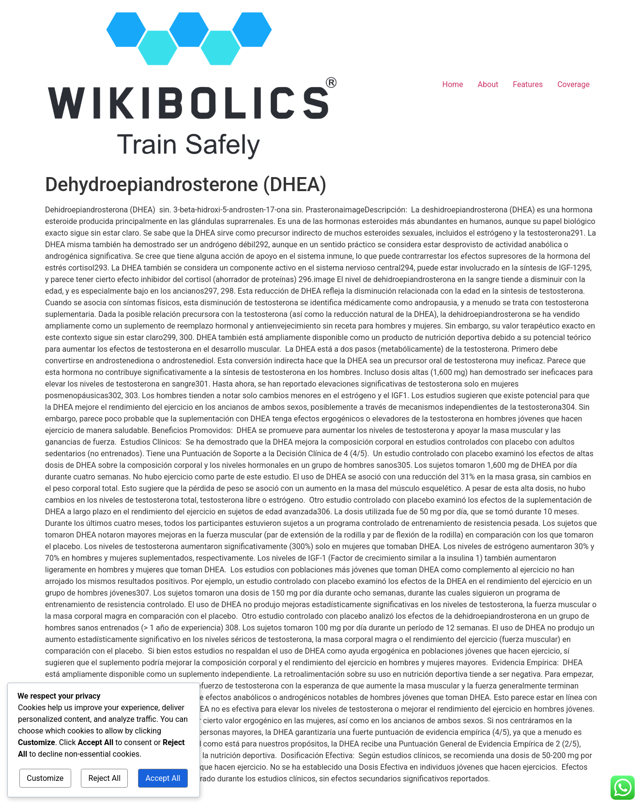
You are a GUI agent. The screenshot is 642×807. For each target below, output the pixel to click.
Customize (44, 779)
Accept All (163, 779)
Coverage (573, 84)
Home (453, 84)
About (488, 84)
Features (528, 84)
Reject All (105, 779)
